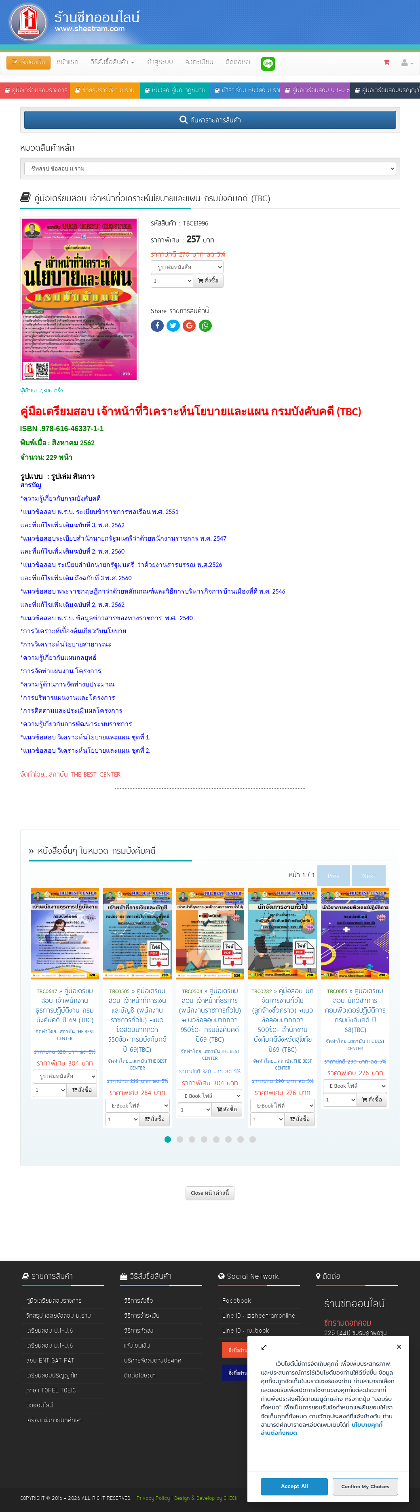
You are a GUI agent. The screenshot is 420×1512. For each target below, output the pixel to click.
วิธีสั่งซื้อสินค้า (112, 62)
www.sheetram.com (351, 1428)
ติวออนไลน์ (39, 1405)
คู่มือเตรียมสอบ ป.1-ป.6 (317, 90)
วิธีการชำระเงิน (142, 1316)
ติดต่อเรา (238, 62)
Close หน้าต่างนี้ (210, 1193)
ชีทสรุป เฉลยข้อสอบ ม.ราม (58, 1316)
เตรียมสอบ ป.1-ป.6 (49, 1331)
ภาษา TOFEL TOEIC (51, 1390)
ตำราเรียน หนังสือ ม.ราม (247, 90)
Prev (333, 875)
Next (369, 875)
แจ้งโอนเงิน (137, 1345)
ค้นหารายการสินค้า (210, 119)
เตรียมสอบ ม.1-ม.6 (49, 1345)
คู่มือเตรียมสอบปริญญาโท (387, 90)
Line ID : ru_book (245, 1331)
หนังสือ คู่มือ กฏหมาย (175, 90)
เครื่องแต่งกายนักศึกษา (54, 1420)
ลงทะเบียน (199, 62)
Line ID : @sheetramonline (258, 1316)
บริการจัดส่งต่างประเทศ (153, 1360)
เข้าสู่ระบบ (159, 62)
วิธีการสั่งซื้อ (138, 1301)
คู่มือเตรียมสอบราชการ (36, 90)
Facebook (236, 1301)
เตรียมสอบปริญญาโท (52, 1375)
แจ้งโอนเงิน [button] (28, 62)
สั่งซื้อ (208, 280)
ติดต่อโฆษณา (140, 1375)
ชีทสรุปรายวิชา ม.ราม (105, 90)
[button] (407, 63)
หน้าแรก (67, 62)
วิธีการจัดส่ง (139, 1331)
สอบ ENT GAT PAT (50, 1360)
